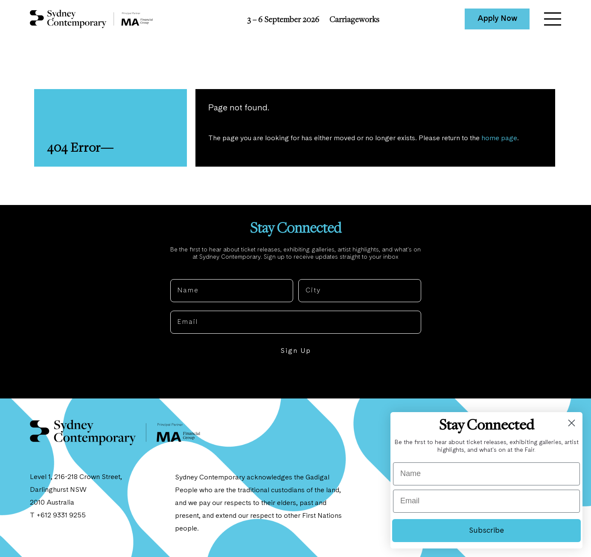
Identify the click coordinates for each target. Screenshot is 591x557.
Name (181, 272)
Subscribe (486, 530)
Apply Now (497, 19)
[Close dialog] (571, 423)
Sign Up (295, 351)
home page (499, 138)
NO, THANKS (295, 377)
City (306, 272)
